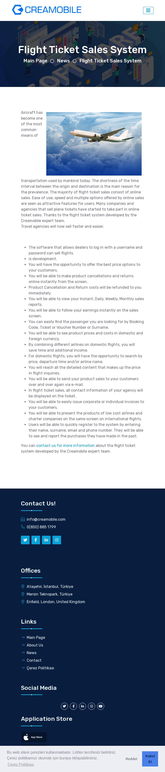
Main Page (35, 61)
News (63, 61)
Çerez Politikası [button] (21, 764)
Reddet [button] (131, 759)
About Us (32, 645)
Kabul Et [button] (150, 759)
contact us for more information (66, 445)
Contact (31, 660)
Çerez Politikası (37, 668)
